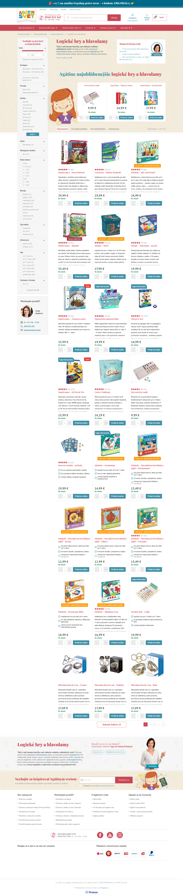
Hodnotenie (113, 129)
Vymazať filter (33, 290)
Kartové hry (97, 752)
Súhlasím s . (98, 786)
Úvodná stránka (24, 34)
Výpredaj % (126, 28)
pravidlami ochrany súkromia (103, 786)
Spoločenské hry (57, 34)
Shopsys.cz (104, 888)
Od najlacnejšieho (79, 129)
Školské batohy (26, 28)
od (20, 51)
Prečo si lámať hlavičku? (131, 54)
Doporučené (62, 129)
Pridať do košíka (97, 117)
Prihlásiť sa (124, 780)
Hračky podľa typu (48, 28)
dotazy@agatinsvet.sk (32, 330)
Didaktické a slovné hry (115, 752)
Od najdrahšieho (98, 129)
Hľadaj (114, 17)
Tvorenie (90, 28)
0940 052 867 (53, 17)
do (45, 51)
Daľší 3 (32, 134)
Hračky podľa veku (71, 28)
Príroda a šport (107, 28)
